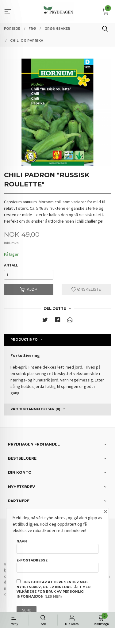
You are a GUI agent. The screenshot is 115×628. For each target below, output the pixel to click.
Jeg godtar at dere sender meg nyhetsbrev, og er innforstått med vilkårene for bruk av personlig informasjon (53, 589)
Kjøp (28, 289)
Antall (11, 265)
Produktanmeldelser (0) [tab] (35, 409)
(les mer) (53, 597)
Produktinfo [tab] (24, 340)
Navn (57, 546)
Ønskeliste (86, 289)
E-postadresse (57, 565)
